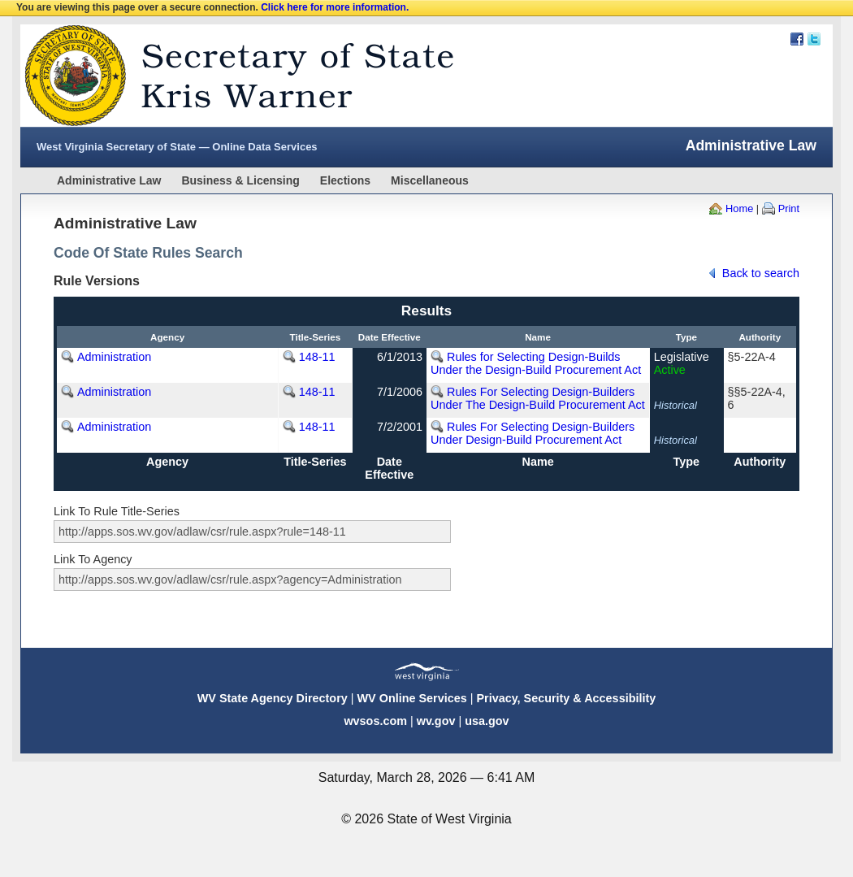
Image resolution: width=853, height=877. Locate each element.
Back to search (760, 273)
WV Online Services (412, 698)
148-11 (317, 356)
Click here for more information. (335, 7)
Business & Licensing (240, 180)
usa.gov (487, 720)
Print (788, 208)
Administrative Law (109, 180)
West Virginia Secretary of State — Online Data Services (177, 147)
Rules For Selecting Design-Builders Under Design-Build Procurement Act (532, 433)
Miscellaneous (430, 180)
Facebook (796, 39)
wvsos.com (375, 720)
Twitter (814, 39)
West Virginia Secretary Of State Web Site (229, 75)
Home (739, 208)
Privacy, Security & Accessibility (566, 698)
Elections (345, 180)
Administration (114, 356)
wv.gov (436, 720)
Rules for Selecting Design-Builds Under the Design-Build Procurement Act (536, 363)
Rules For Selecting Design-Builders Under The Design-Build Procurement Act (538, 398)
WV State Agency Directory (272, 698)
